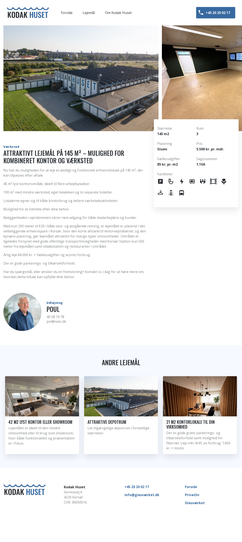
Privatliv (192, 495)
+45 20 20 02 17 (136, 486)
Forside (191, 486)
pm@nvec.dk (56, 321)
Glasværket (195, 503)
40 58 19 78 (55, 316)
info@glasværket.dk (141, 495)
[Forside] (28, 12)
